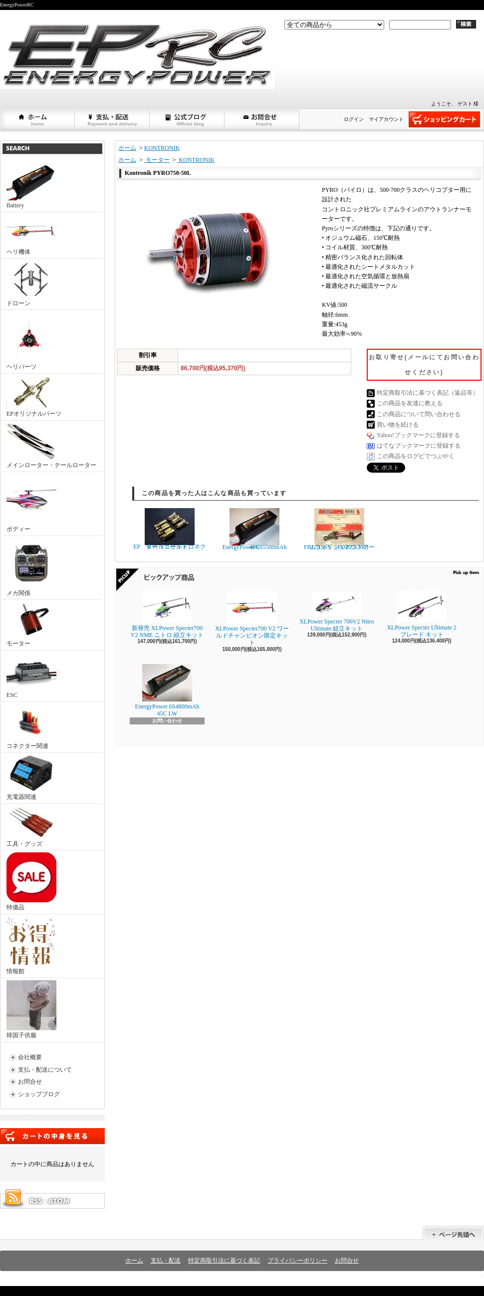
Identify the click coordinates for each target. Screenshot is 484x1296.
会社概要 (30, 1057)
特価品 (31, 881)
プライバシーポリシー (297, 1260)
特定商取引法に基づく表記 (224, 1260)
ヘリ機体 (31, 234)
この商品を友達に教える (410, 403)
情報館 (30, 945)
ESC (31, 675)
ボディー (31, 503)
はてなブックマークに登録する (419, 445)
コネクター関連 (31, 726)
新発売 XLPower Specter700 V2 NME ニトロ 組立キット (167, 615)
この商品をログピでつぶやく (416, 456)
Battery (31, 186)
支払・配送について (112, 119)
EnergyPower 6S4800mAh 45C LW (167, 690)
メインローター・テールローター (51, 446)
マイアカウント (386, 119)
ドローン (31, 284)
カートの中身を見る (52, 1136)
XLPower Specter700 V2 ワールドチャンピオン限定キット (252, 619)
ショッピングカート (444, 119)
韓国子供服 (31, 1009)
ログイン (354, 119)
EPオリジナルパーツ (33, 396)
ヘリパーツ (31, 341)
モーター (31, 624)
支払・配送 (166, 1260)
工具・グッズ (31, 826)
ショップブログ (187, 119)
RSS (35, 1201)
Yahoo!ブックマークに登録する (418, 435)
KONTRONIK (162, 147)
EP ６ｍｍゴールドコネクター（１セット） (169, 529)
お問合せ (262, 119)
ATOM (59, 1201)
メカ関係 (31, 567)
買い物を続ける (398, 424)
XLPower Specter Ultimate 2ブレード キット (422, 614)
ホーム (37, 119)
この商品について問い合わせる (419, 414)
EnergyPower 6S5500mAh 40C (255, 529)
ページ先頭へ (453, 1233)
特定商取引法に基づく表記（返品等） (428, 392)
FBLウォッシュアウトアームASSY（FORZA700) (339, 529)
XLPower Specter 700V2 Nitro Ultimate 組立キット (336, 611)
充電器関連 (31, 777)
